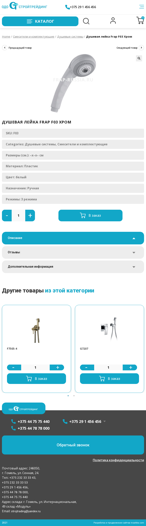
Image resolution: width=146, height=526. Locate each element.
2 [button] (74, 396)
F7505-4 (12, 349)
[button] (113, 22)
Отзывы (14, 252)
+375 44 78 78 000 (15, 492)
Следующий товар (126, 48)
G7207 (84, 349)
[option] (36, 349)
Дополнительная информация (30, 266)
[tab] (73, 238)
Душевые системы (70, 36)
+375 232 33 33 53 (15, 482)
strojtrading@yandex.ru (26, 511)
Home (6, 36)
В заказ (95, 215)
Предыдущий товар (20, 48)
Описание (15, 238)
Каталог (40, 21)
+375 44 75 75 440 (15, 497)
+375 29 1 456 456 (82, 7)
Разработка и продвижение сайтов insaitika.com (117, 522)
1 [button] (68, 396)
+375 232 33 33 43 (22, 477)
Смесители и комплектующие (33, 36)
